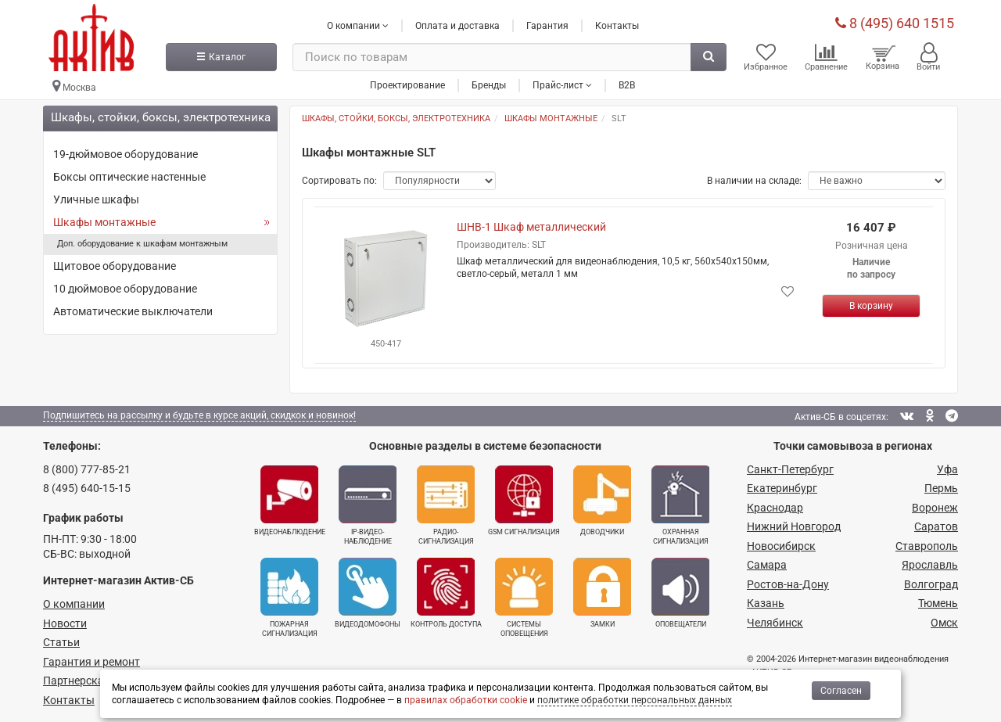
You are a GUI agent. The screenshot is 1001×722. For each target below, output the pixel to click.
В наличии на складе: (754, 180)
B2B (627, 85)
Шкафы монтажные (104, 222)
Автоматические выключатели (133, 311)
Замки (602, 593)
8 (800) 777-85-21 (87, 469)
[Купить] (871, 306)
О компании (74, 604)
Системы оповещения (524, 598)
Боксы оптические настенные (129, 177)
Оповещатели (680, 593)
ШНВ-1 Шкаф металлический (531, 227)
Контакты (617, 25)
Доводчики (602, 500)
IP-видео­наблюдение (367, 505)
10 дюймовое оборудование (125, 288)
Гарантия (547, 25)
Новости (65, 623)
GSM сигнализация (524, 500)
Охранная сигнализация (680, 505)
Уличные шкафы (96, 199)
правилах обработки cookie (465, 700)
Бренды (489, 85)
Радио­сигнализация (446, 505)
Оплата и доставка (457, 25)
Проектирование (407, 85)
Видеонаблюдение (289, 500)
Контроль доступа (446, 593)
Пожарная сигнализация (289, 598)
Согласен (841, 690)
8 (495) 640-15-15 (87, 488)
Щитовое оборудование (114, 266)
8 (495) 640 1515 (894, 23)
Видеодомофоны (367, 593)
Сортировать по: (339, 180)
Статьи (61, 642)
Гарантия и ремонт (91, 662)
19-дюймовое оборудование (125, 154)
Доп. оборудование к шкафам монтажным (142, 244)
